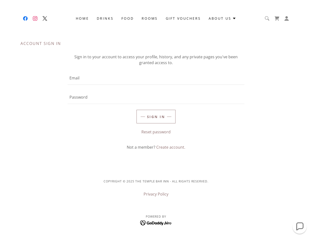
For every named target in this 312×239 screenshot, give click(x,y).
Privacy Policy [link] (156, 194)
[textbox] (156, 78)
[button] (222, 18)
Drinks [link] (105, 18)
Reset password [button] (156, 132)
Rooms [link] (150, 18)
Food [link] (127, 18)
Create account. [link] (170, 147)
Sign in (156, 116)
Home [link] (82, 18)
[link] (25, 18)
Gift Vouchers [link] (183, 18)
